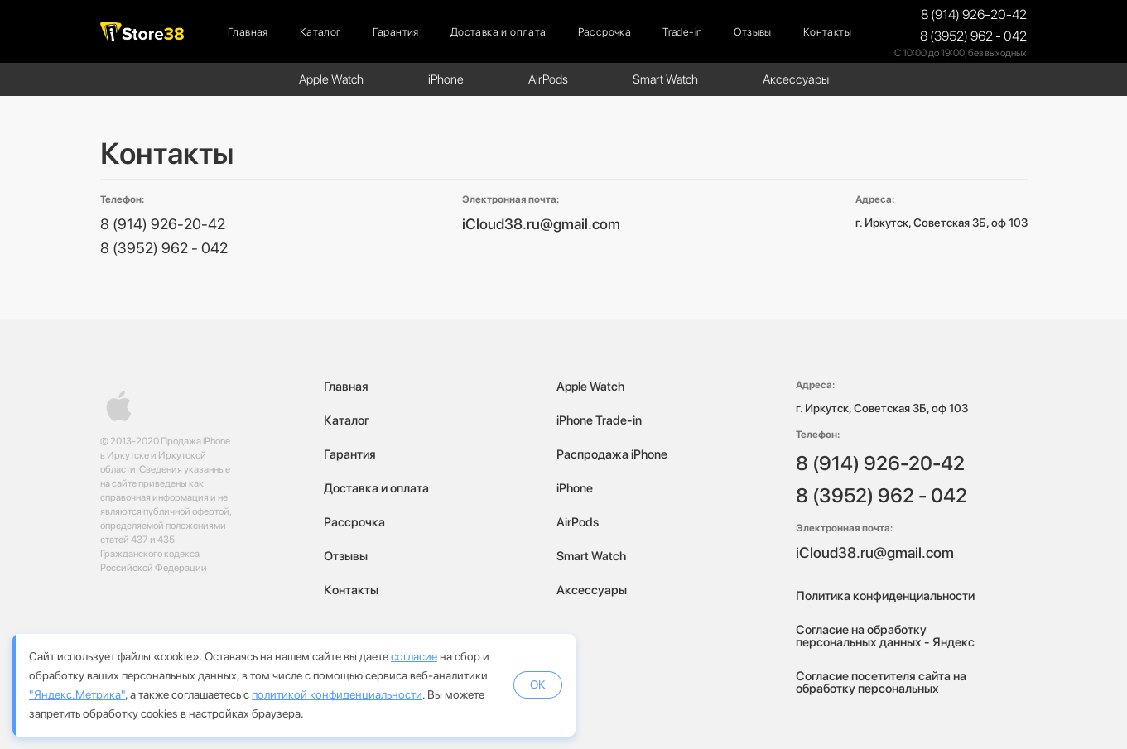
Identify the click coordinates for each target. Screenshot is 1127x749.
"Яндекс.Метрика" (77, 694)
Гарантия (396, 32)
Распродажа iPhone (611, 454)
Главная (248, 32)
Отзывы (752, 32)
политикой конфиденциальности (337, 694)
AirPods (548, 79)
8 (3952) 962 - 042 (973, 36)
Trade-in (682, 32)
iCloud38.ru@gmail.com (541, 224)
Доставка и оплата (498, 32)
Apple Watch (331, 79)
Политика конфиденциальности (885, 595)
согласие (414, 656)
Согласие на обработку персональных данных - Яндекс (885, 636)
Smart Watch (665, 79)
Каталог (320, 32)
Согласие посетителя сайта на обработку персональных (881, 682)
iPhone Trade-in (599, 420)
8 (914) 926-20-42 (974, 14)
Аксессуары (796, 79)
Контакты (827, 32)
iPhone (446, 79)
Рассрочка (605, 32)
